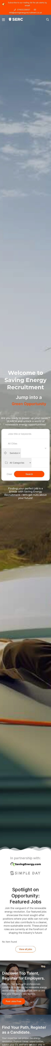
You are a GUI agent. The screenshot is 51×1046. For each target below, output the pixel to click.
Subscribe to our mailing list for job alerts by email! (24, 4)
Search (29, 474)
